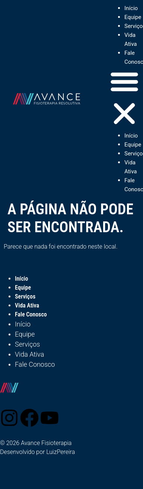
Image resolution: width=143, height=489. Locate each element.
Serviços (25, 296)
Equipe (132, 17)
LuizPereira (60, 451)
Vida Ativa (27, 305)
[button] (124, 98)
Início (131, 8)
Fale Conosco (31, 314)
